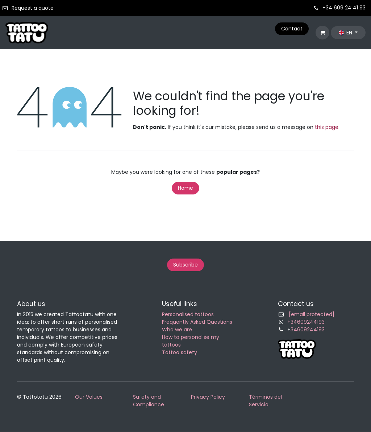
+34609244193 (306, 322)
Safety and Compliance (148, 400)
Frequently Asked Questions (197, 322)
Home (185, 188)
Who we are (177, 329)
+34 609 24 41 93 (344, 7)
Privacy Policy (208, 396)
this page (326, 127)
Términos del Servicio (265, 400)
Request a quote (33, 8)
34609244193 (308, 329)
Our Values (89, 396)
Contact (292, 28)
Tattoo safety (179, 352)
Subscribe (185, 264)
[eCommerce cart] (322, 32)
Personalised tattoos (188, 314)
